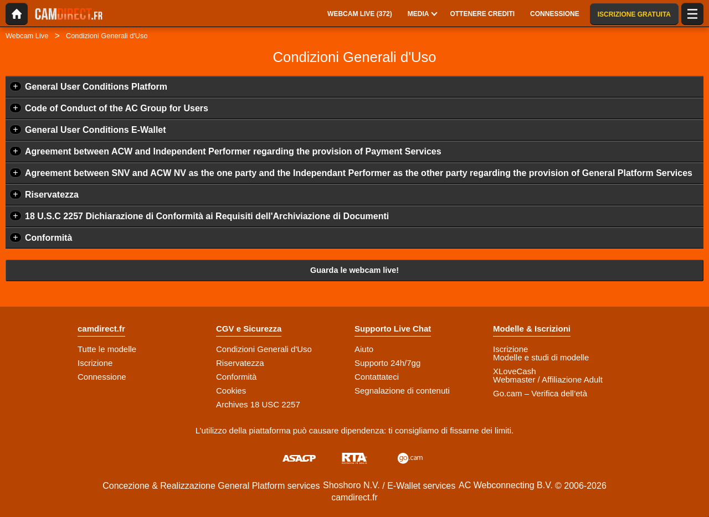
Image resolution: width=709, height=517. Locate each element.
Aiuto (363, 349)
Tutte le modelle (107, 349)
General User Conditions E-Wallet (95, 130)
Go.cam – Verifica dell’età (540, 393)
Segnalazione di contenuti (402, 390)
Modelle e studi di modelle (541, 357)
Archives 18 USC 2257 (258, 404)
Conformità (48, 237)
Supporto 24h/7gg (387, 363)
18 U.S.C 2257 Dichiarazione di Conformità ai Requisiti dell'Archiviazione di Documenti (207, 216)
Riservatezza (52, 194)
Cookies (231, 390)
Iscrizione (95, 363)
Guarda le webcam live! (354, 270)
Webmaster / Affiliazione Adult (548, 379)
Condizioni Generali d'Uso (264, 349)
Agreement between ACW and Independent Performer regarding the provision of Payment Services (233, 151)
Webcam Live (27, 36)
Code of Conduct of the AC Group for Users (116, 108)
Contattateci (376, 376)
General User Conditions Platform (96, 86)
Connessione (102, 376)
